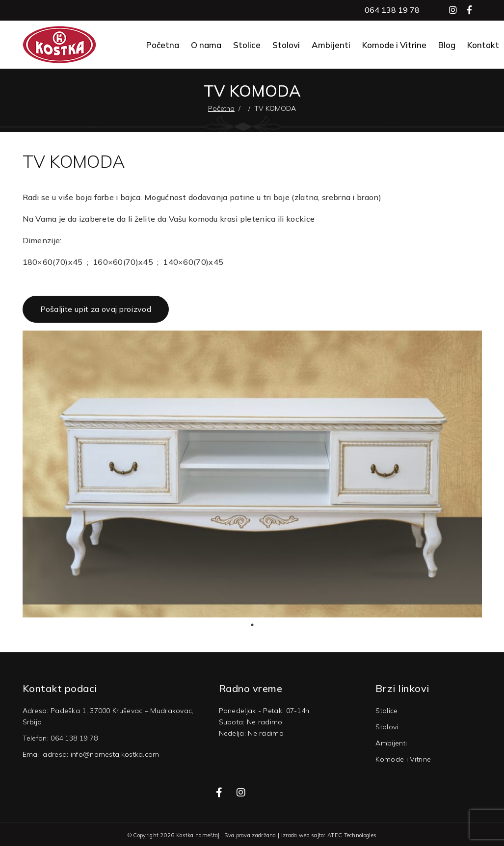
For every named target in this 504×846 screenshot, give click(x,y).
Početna (162, 45)
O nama (206, 45)
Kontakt (483, 45)
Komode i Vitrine (394, 45)
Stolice (247, 45)
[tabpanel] (252, 474)
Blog (446, 45)
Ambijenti (331, 45)
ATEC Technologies (351, 835)
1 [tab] (252, 625)
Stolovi (286, 45)
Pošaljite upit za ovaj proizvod (95, 309)
